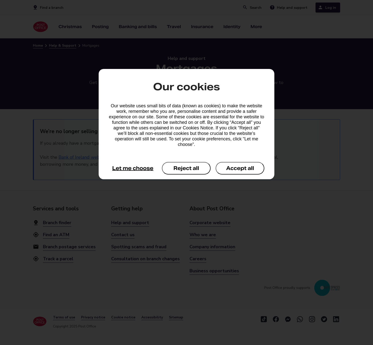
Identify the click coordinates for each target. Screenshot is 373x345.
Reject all (186, 168)
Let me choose (132, 168)
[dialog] (186, 124)
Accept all (240, 168)
